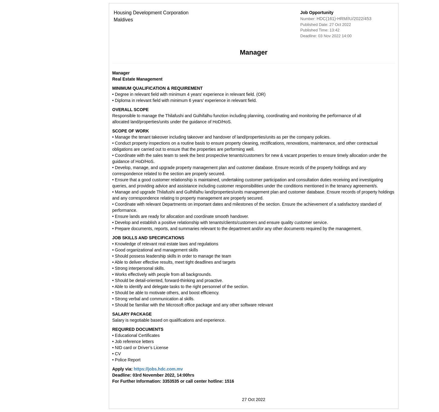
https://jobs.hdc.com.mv (124, 369)
